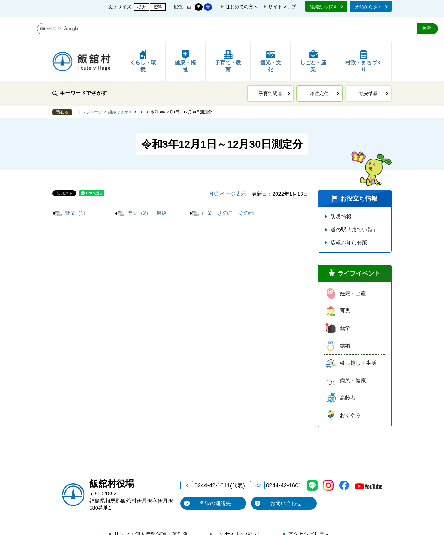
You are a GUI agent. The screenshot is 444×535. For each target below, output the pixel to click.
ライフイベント (358, 248)
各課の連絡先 (215, 478)
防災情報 (341, 191)
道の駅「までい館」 (354, 204)
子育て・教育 (228, 36)
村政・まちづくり (363, 36)
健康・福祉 (185, 36)
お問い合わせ (286, 478)
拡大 (141, 7)
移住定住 (319, 68)
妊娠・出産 (353, 268)
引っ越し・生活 (358, 338)
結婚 (345, 321)
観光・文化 (270, 36)
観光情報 (368, 68)
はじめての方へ (241, 6)
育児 (345, 285)
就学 (345, 303)
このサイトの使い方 (237, 509)
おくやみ (350, 390)
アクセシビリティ (309, 509)
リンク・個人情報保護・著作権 (150, 509)
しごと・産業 (313, 36)
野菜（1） (76, 188)
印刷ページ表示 (228, 169)
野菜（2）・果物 (147, 188)
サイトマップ (282, 6)
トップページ (90, 87)
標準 (158, 7)
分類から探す (368, 6)
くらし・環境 (143, 36)
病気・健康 (353, 355)
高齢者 (348, 373)
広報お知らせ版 (349, 217)
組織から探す (324, 6)
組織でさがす (120, 87)
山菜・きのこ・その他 (228, 188)
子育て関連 (270, 68)
